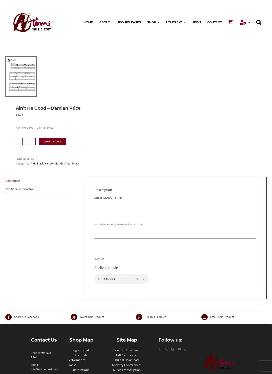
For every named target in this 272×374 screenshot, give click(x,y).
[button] (258, 22)
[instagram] (172, 349)
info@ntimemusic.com (45, 369)
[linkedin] (186, 349)
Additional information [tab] (19, 189)
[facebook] (159, 349)
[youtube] (179, 349)
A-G (33, 163)
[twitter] (166, 349)
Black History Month (50, 163)
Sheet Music (71, 163)
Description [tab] (12, 180)
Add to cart (52, 141)
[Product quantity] (25, 141)
